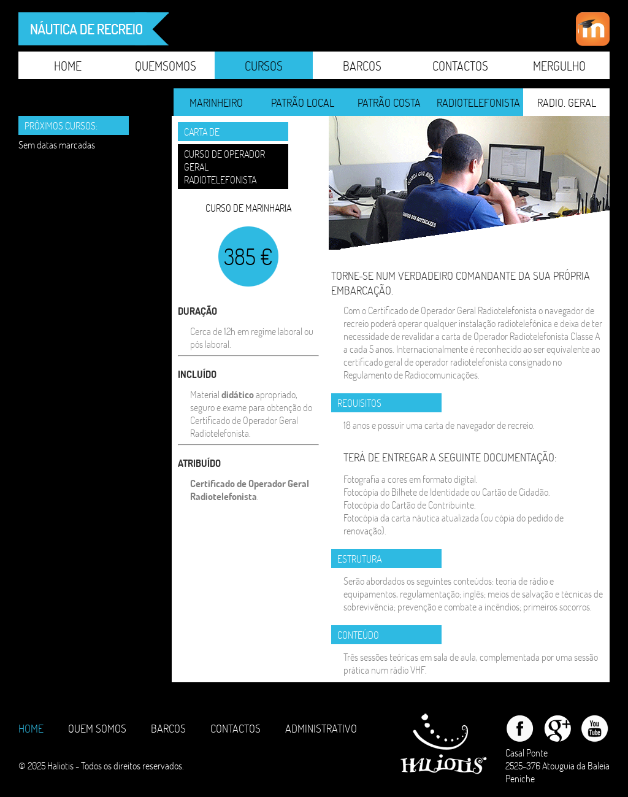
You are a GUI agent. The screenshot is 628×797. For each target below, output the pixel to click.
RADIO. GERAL (566, 102)
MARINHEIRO (216, 102)
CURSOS (264, 66)
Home (68, 66)
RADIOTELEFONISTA (478, 102)
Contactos (460, 66)
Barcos (362, 66)
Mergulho (559, 66)
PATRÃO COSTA (389, 102)
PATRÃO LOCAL (302, 102)
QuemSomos (165, 66)
